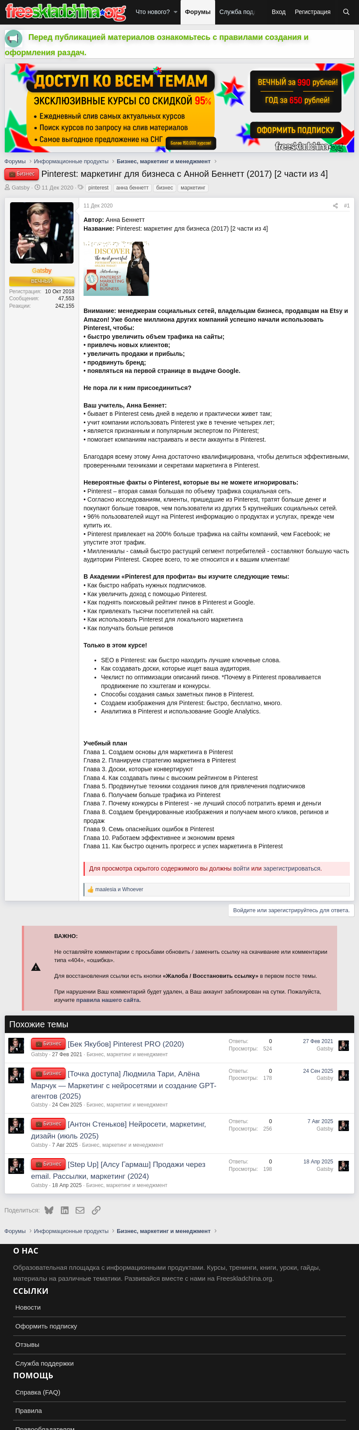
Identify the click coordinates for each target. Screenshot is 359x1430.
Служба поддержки (247, 11)
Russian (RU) (27, 1421)
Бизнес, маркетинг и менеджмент (127, 1054)
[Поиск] (346, 12)
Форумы (198, 11)
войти (241, 868)
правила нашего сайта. (108, 1000)
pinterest (98, 188)
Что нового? (153, 11)
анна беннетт (132, 188)
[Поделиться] (335, 206)
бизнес (164, 188)
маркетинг (193, 188)
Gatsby (21, 187)
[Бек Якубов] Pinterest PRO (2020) (126, 1044)
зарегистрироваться (291, 868)
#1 (347, 206)
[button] (176, 12)
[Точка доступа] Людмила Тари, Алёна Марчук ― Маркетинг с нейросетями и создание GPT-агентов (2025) (123, 1085)
